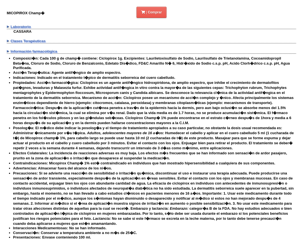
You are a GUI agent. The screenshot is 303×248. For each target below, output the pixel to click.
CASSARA (22, 31)
